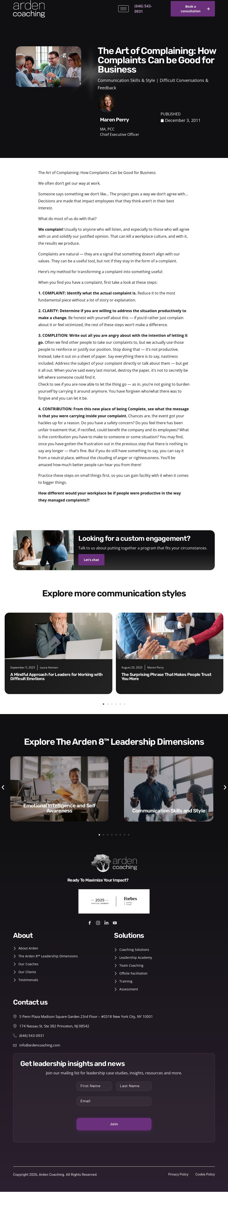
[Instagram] (98, 924)
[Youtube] (115, 924)
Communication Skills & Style (126, 80)
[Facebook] (90, 924)
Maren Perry (155, 667)
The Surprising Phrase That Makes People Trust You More (166, 676)
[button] (103, 704)
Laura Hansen (49, 667)
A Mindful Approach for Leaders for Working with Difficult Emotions (56, 676)
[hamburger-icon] (123, 8)
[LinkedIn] (107, 924)
